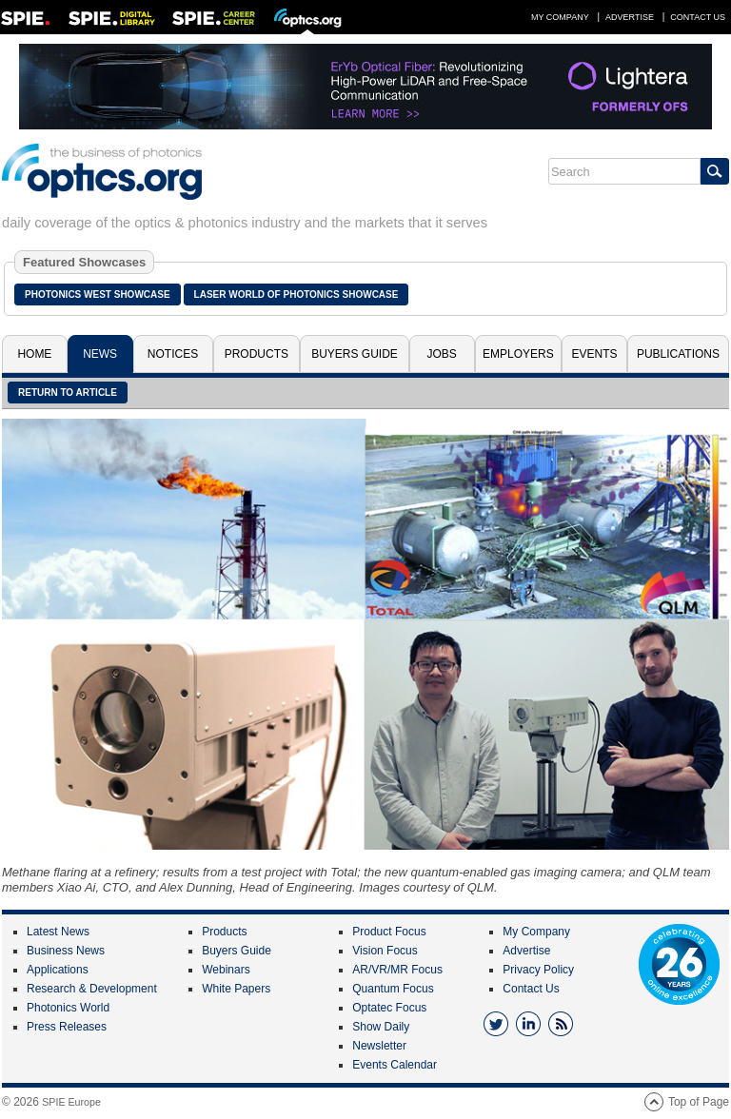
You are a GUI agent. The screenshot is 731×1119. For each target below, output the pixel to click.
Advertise (629, 17)
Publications (678, 354)
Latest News (58, 931)
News (100, 354)
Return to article (67, 392)
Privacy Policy (538, 969)
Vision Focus (384, 950)
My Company (560, 17)
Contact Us (697, 17)
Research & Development (92, 988)
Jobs (442, 354)
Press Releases (67, 1026)
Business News (66, 950)
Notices (173, 354)
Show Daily (380, 1026)
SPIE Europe (71, 1102)
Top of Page (698, 1102)
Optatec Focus (389, 1007)
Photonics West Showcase (97, 294)
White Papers (236, 988)
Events (595, 354)
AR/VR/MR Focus (397, 969)
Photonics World (68, 1007)
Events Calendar (394, 1064)
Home (34, 354)
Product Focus (388, 931)
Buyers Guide (354, 354)
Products (256, 354)
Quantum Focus (392, 988)
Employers (518, 354)
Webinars (225, 969)
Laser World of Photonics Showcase (296, 294)
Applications (58, 969)
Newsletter (379, 1045)
